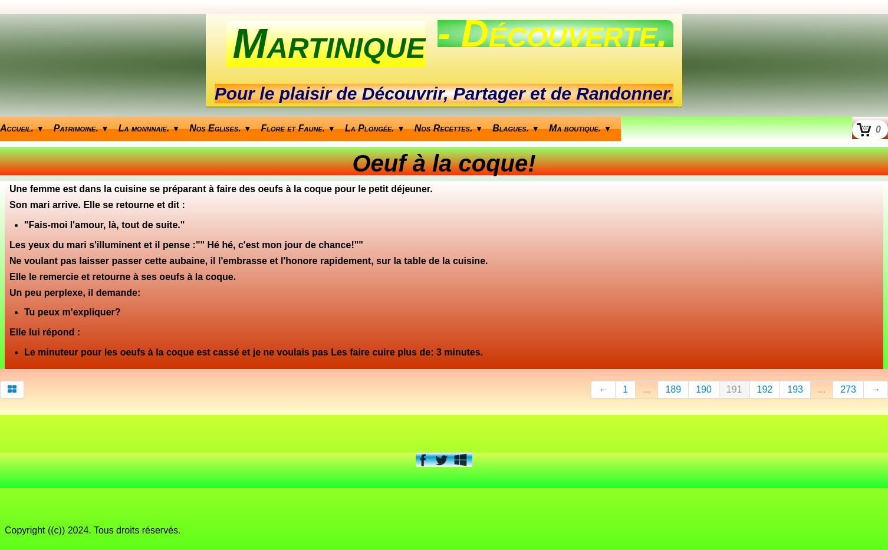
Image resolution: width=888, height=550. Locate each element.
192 (765, 389)
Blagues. (516, 128)
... (646, 389)
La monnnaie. (149, 128)
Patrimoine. (81, 128)
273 (848, 389)
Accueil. (22, 128)
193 (795, 389)
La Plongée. (375, 128)
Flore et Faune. (298, 128)
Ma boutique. (580, 128)
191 (734, 389)
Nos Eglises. (220, 128)
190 (704, 389)
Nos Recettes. (449, 128)
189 (673, 389)
